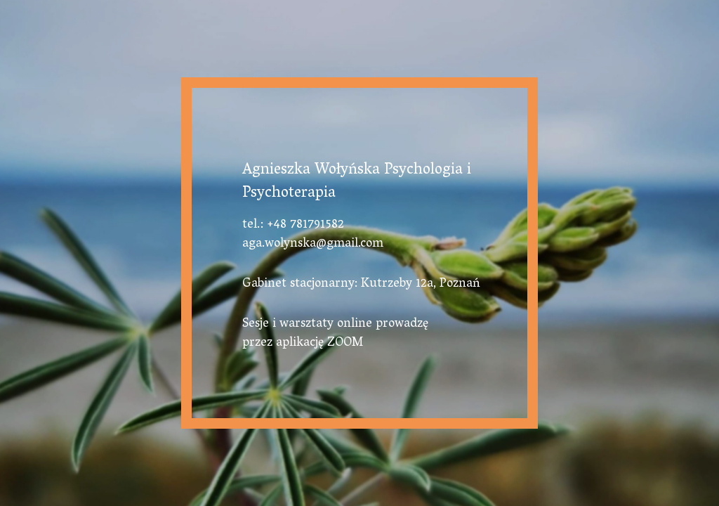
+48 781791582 (305, 226)
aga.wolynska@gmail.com (312, 245)
